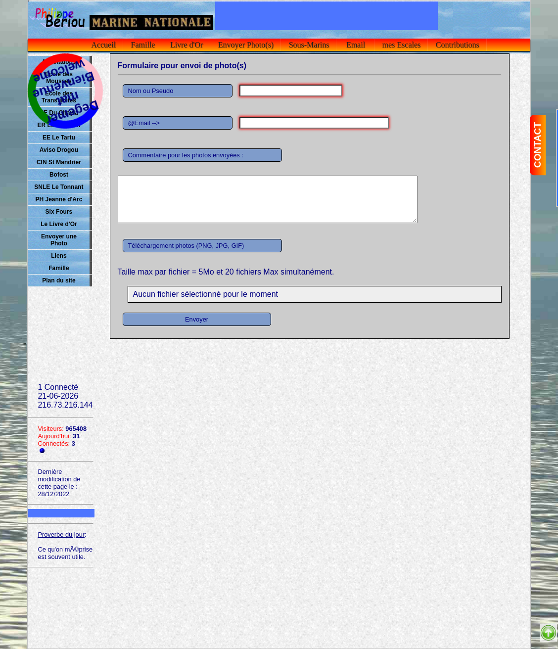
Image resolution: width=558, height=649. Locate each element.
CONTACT (537, 145)
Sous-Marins (309, 45)
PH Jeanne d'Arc (58, 199)
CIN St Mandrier (59, 162)
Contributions (457, 45)
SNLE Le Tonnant (58, 187)
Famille (143, 45)
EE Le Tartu (59, 137)
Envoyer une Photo (59, 240)
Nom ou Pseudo (151, 90)
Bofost (58, 174)
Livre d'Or (186, 45)
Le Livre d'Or (59, 224)
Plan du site (58, 280)
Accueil (104, 45)
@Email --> (144, 123)
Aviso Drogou (59, 149)
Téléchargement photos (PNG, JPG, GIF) (186, 245)
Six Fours (59, 211)
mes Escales (401, 45)
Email (355, 45)
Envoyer (196, 319)
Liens (58, 255)
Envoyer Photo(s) (246, 45)
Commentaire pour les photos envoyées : (185, 155)
